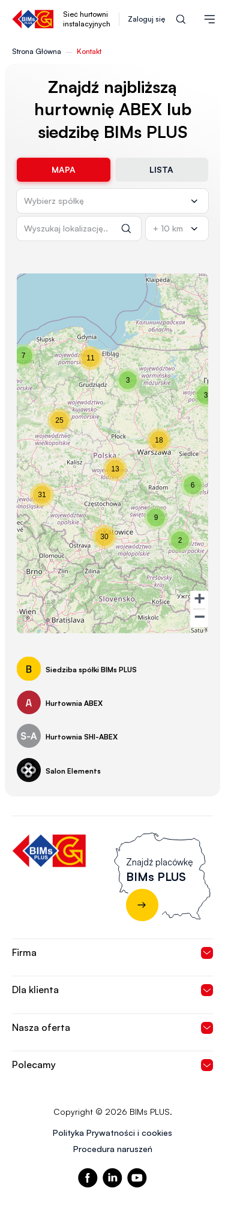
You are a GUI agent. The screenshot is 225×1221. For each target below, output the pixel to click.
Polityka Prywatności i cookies (112, 1132)
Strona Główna (36, 51)
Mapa (64, 169)
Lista (161, 169)
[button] (206, 395)
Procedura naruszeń (112, 1149)
